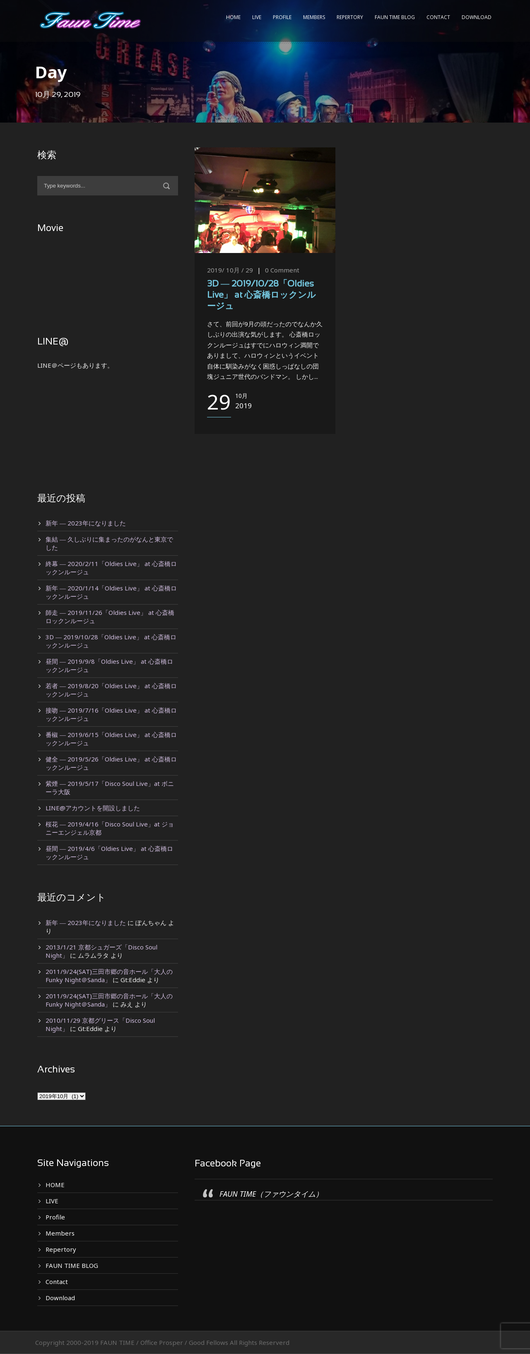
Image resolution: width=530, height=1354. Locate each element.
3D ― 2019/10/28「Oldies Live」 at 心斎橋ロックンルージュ (261, 295)
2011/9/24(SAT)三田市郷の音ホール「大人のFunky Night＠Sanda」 (109, 975)
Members (314, 17)
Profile (282, 17)
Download (476, 17)
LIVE (256, 17)
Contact (438, 17)
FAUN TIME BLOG (395, 17)
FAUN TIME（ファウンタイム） (271, 1194)
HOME (233, 17)
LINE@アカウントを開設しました (93, 808)
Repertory (350, 17)
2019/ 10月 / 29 (230, 270)
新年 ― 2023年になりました (86, 523)
